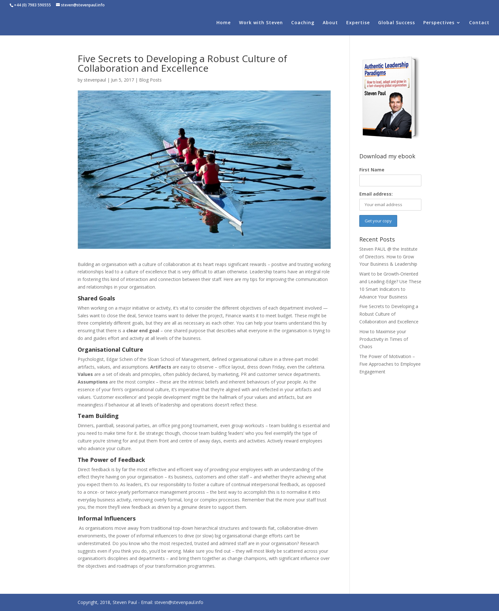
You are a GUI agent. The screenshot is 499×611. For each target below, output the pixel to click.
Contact (479, 22)
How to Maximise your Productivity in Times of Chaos (383, 339)
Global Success (396, 22)
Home (223, 22)
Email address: (376, 194)
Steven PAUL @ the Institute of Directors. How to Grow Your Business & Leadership (388, 256)
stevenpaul (95, 80)
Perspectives (438, 22)
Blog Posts (150, 80)
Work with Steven (261, 22)
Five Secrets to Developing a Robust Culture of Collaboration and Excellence (388, 314)
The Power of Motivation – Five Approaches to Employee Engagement (390, 364)
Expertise (358, 22)
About (330, 22)
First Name (371, 170)
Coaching (302, 22)
